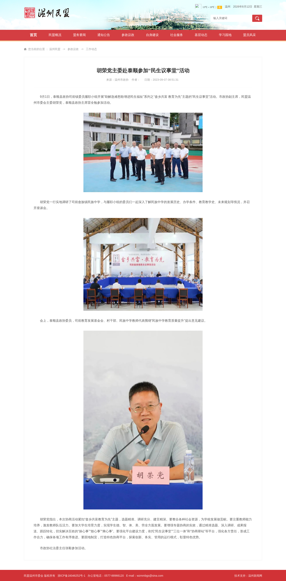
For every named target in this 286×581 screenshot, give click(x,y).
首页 (33, 35)
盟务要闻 (79, 35)
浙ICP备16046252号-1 (71, 575)
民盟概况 (55, 35)
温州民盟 (54, 49)
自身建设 (152, 35)
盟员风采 (249, 35)
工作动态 (91, 49)
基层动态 (201, 35)
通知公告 (103, 35)
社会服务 (176, 35)
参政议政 (128, 35)
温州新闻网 (255, 575)
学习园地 (225, 35)
